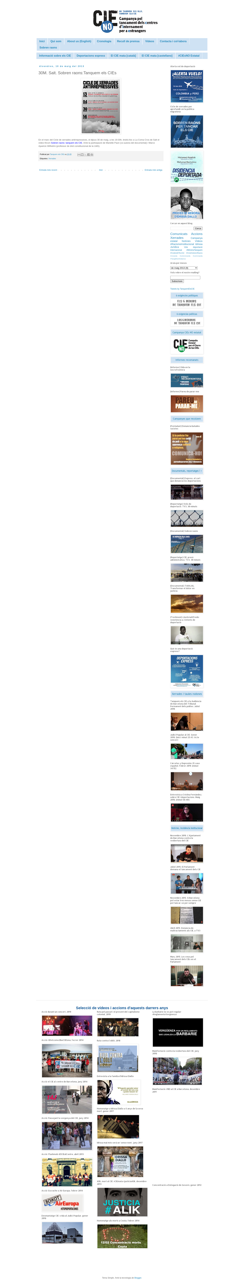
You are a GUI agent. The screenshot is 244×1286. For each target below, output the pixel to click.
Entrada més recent (48, 170)
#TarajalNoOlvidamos (178, 259)
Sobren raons (48, 47)
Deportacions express (91, 55)
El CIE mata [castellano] (157, 55)
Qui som (55, 41)
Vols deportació (193, 247)
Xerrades (52, 158)
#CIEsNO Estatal (188, 55)
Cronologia (104, 41)
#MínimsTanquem (194, 250)
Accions (196, 234)
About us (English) (79, 41)
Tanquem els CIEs (57, 154)
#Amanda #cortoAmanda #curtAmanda (186, 256)
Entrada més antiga (153, 170)
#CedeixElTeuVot (177, 253)
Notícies (186, 241)
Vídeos (149, 41)
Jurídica (174, 247)
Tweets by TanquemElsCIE (182, 289)
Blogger (137, 1278)
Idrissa (198, 244)
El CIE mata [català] (123, 55)
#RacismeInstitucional (182, 244)
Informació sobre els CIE (55, 55)
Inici (42, 41)
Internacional (176, 250)
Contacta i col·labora (173, 41)
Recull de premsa (128, 41)
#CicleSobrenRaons (194, 253)
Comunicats (178, 234)
